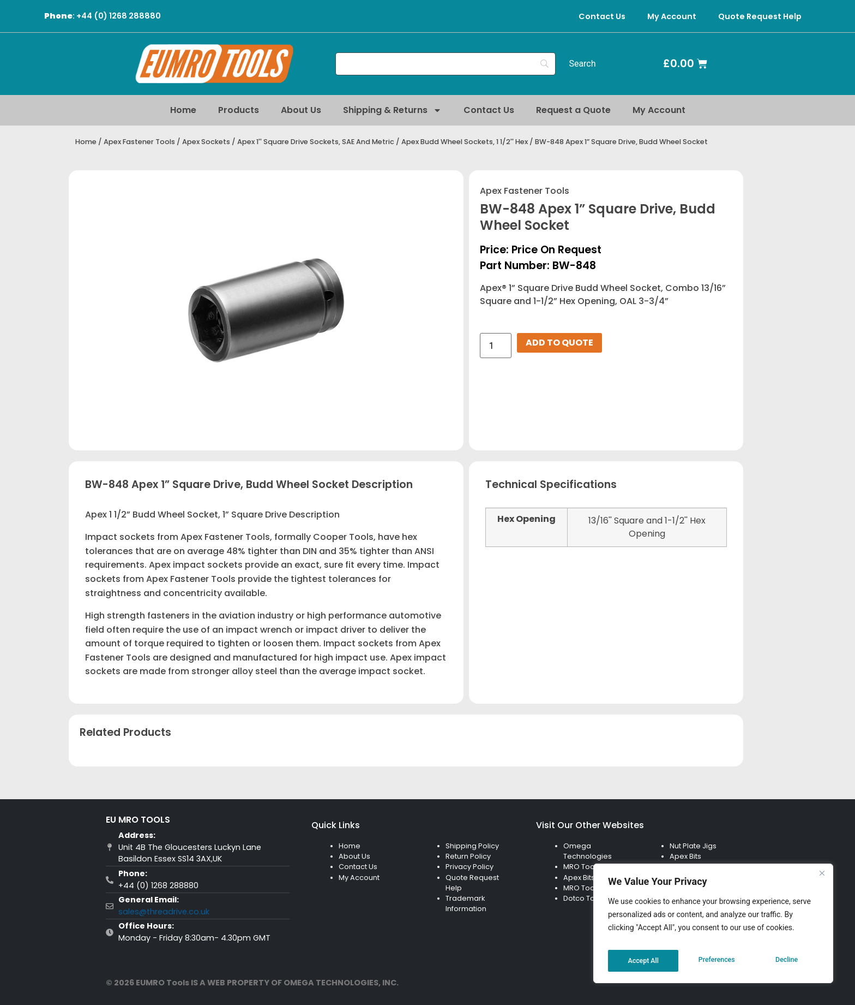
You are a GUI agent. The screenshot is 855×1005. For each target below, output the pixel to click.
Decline (716, 960)
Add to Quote (559, 342)
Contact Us (602, 16)
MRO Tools (581, 866)
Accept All (784, 960)
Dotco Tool (582, 898)
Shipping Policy (472, 846)
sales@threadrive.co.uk (163, 911)
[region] (713, 927)
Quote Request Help (760, 16)
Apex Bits (579, 877)
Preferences (645, 960)
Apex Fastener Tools (139, 141)
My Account (671, 16)
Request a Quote (573, 110)
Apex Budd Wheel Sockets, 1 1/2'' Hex (464, 141)
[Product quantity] (495, 345)
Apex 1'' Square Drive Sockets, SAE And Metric (315, 141)
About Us (301, 110)
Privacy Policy (469, 866)
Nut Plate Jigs (693, 846)
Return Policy (468, 856)
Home (183, 110)
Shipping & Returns (392, 110)
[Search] (445, 63)
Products (238, 110)
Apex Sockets (206, 141)
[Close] (821, 880)
